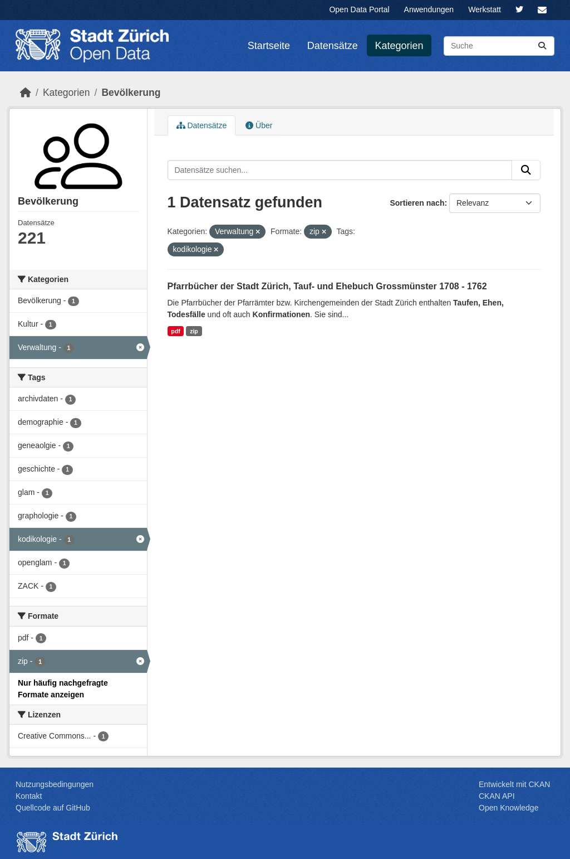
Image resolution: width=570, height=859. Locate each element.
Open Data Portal (359, 9)
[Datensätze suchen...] (499, 46)
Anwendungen (429, 9)
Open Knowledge (508, 807)
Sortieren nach (417, 202)
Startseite (269, 45)
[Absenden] (542, 46)
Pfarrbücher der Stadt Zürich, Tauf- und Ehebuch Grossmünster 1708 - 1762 (327, 286)
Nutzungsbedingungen (55, 784)
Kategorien (399, 45)
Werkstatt (484, 9)
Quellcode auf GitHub (53, 807)
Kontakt (29, 796)
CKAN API (497, 796)
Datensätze (332, 45)
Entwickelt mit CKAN (514, 784)
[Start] (25, 92)
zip (194, 331)
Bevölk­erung (130, 92)
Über (258, 125)
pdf (175, 331)
